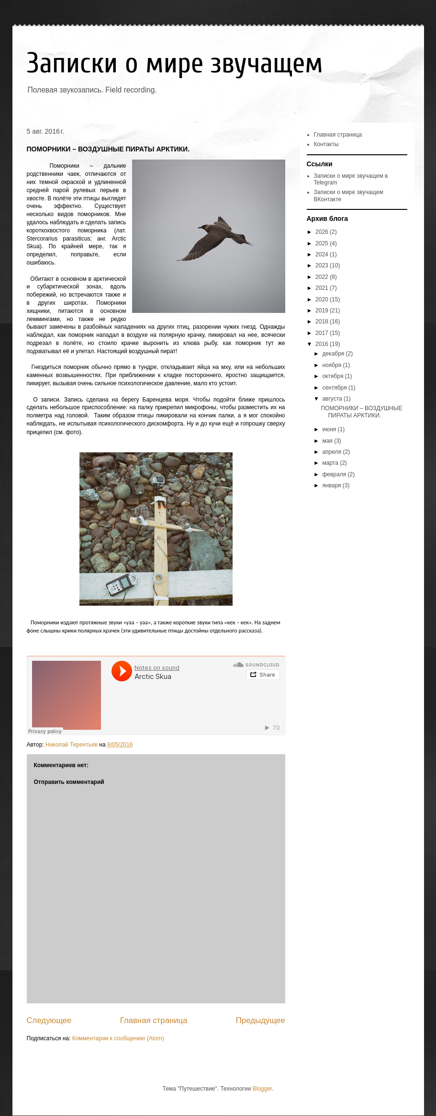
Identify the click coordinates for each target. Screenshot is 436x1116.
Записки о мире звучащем (175, 63)
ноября (332, 365)
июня (329, 429)
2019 (322, 310)
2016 (322, 344)
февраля (334, 474)
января (332, 485)
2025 (322, 243)
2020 (322, 299)
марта (331, 463)
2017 (322, 333)
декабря (334, 353)
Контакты (326, 144)
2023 (322, 265)
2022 (322, 277)
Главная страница (154, 1020)
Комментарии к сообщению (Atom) (118, 1038)
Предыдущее (260, 1020)
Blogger (262, 1088)
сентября (335, 387)
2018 (322, 321)
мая (328, 440)
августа (333, 398)
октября (333, 376)
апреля (332, 452)
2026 (322, 232)
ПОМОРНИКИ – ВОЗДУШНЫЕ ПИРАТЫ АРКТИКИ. (361, 411)
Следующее (49, 1020)
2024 (322, 254)
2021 (322, 288)
